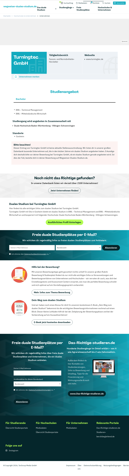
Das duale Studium (41, 8)
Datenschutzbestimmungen (35, 254)
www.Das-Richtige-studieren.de (87, 393)
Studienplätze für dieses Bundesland (37, 382)
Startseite (7, 16)
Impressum (70, 465)
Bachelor (21, 99)
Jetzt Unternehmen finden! (64, 190)
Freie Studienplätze (83, 8)
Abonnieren (111, 247)
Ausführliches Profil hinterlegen (64, 222)
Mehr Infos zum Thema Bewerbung (52, 292)
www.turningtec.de (94, 59)
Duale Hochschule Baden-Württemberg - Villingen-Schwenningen (44, 125)
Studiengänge (65, 7)
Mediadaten (41, 428)
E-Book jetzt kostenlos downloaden (52, 322)
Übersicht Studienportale (17, 428)
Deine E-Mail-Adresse (37, 371)
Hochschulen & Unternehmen (105, 8)
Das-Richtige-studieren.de (108, 428)
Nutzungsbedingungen (112, 465)
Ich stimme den (29, 254)
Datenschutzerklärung (92, 465)
